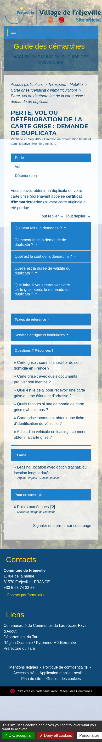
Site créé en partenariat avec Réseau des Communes (51, 691)
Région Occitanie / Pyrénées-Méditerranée (40, 643)
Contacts (21, 559)
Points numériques (36, 507)
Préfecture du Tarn (19, 648)
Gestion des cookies (63, 679)
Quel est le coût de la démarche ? (44, 256)
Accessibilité (23, 673)
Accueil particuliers (27, 84)
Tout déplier (78, 216)
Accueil (22, 57)
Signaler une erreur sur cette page (62, 526)
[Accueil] (53, 13)
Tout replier (53, 216)
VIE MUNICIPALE (49, 57)
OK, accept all (18, 735)
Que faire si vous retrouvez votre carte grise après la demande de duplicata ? (42, 289)
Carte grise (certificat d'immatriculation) (44, 90)
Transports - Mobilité (66, 84)
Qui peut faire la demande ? (39, 228)
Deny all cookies (56, 735)
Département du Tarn (22, 637)
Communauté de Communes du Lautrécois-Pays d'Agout (45, 628)
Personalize (89, 735)
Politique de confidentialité (65, 667)
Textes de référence (30, 319)
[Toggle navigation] (13, 32)
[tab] (51, 157)
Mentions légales (23, 667)
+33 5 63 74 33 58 (19, 588)
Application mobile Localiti (62, 673)
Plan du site (31, 679)
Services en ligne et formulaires (40, 335)
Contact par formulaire (26, 595)
